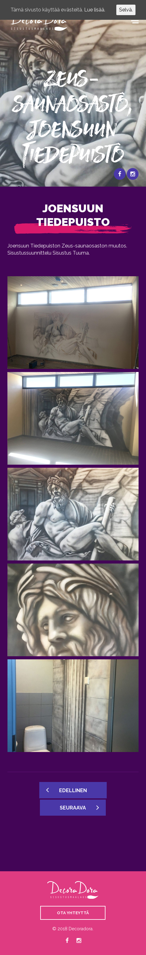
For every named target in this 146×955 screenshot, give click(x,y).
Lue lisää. (94, 10)
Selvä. (126, 10)
